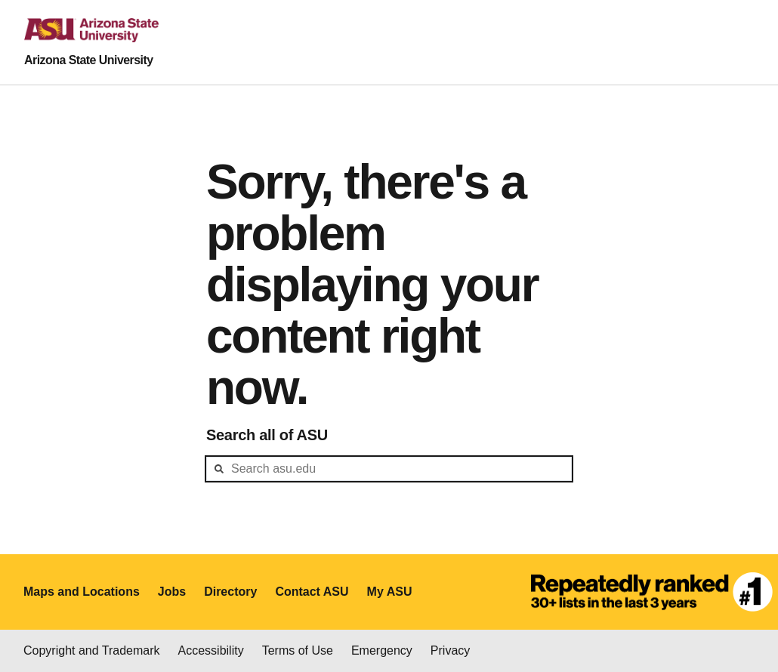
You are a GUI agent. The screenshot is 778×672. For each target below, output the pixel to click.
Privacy (450, 650)
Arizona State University (88, 60)
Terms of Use (297, 650)
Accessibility (211, 650)
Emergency (381, 650)
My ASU (389, 591)
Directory (230, 591)
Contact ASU (311, 591)
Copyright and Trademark (91, 650)
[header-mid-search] (389, 469)
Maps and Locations (81, 591)
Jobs (172, 591)
